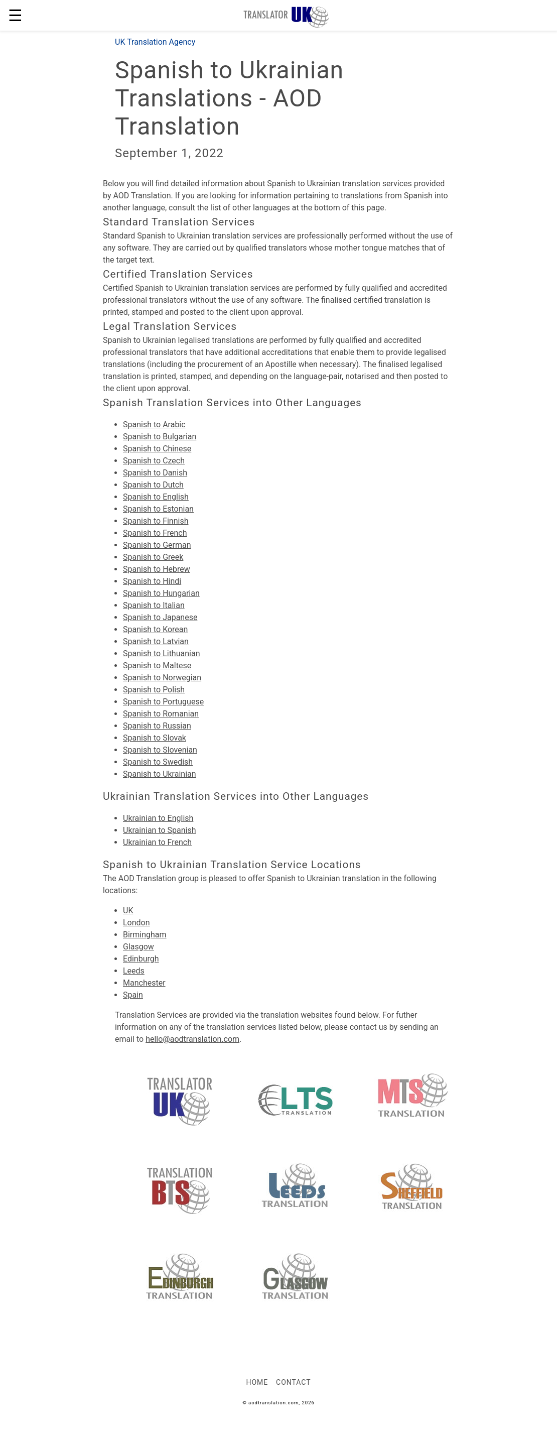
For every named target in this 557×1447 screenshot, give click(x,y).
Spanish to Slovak (154, 738)
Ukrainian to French (157, 842)
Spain (133, 995)
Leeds (134, 971)
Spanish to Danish (155, 472)
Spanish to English (156, 497)
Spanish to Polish (154, 689)
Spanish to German (157, 545)
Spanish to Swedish (158, 762)
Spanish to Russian (157, 726)
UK (128, 910)
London (136, 922)
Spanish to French (155, 533)
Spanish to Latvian (156, 641)
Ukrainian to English (158, 818)
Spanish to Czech (154, 460)
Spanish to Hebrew (156, 569)
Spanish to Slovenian (160, 750)
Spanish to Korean (155, 629)
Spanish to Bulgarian (159, 436)
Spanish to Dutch (153, 485)
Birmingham (145, 934)
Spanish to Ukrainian (159, 774)
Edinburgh (141, 958)
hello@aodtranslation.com (192, 1039)
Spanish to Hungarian (161, 593)
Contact (293, 1382)
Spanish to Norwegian (162, 677)
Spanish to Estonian (158, 509)
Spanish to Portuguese (163, 701)
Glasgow (138, 946)
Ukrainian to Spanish (159, 830)
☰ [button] (15, 15)
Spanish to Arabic (154, 424)
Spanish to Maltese (157, 665)
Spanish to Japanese (160, 617)
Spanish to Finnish (156, 521)
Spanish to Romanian (161, 713)
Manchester (144, 983)
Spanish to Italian (154, 605)
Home (257, 1382)
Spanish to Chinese (157, 448)
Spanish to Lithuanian (161, 653)
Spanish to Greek (153, 557)
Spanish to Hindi (152, 581)
